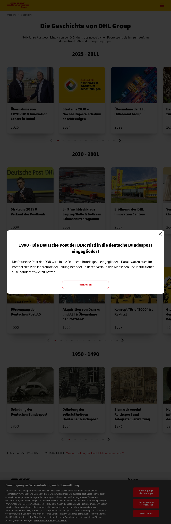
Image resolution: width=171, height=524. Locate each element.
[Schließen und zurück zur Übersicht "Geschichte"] (85, 285)
